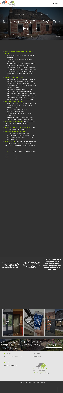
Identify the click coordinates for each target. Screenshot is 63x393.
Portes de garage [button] (30, 151)
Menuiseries (18, 323)
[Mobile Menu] (56, 3)
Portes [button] (14, 151)
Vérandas (7, 323)
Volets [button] (20, 151)
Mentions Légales (40, 382)
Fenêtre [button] (7, 151)
